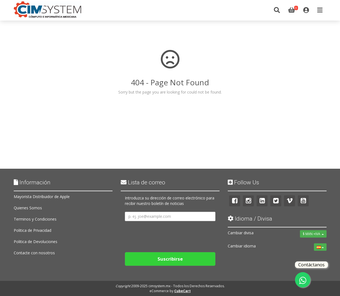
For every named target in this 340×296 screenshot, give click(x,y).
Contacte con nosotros (34, 252)
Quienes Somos (28, 207)
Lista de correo (143, 182)
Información (32, 182)
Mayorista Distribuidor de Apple (42, 196)
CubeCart (182, 291)
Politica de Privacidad (32, 230)
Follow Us (243, 182)
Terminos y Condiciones (35, 219)
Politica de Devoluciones (35, 241)
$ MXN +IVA (313, 234)
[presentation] (166, 234)
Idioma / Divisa (250, 218)
